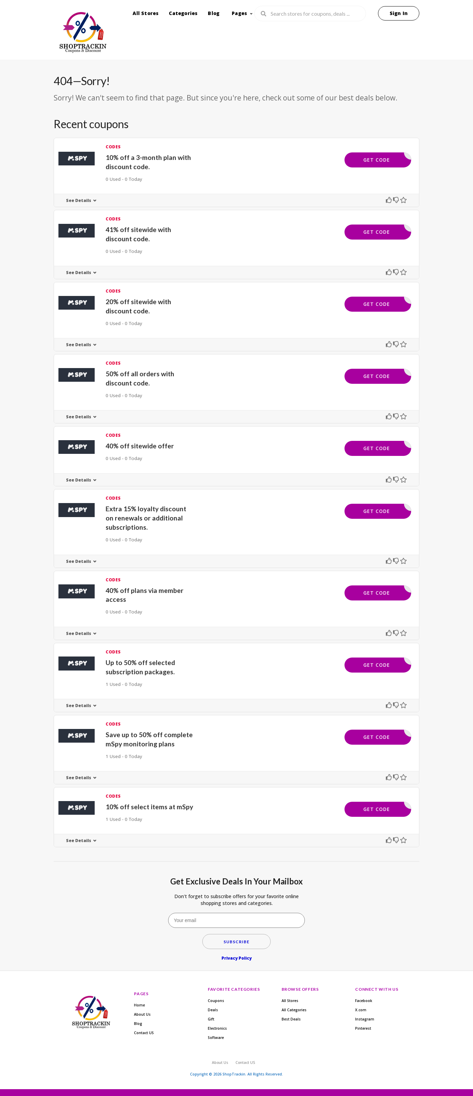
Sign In (399, 13)
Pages (239, 13)
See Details (78, 200)
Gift (211, 1019)
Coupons (216, 1000)
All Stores (146, 13)
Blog (213, 13)
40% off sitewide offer (140, 446)
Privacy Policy (236, 958)
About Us (142, 1014)
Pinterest (363, 1028)
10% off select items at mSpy (149, 807)
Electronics (217, 1028)
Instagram (364, 1019)
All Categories (294, 1009)
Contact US (144, 1032)
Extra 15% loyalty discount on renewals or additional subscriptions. (146, 518)
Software (216, 1037)
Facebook (363, 1000)
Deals (213, 1009)
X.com (360, 1009)
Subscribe (236, 941)
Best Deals (291, 1019)
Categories (183, 13)
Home (139, 1005)
